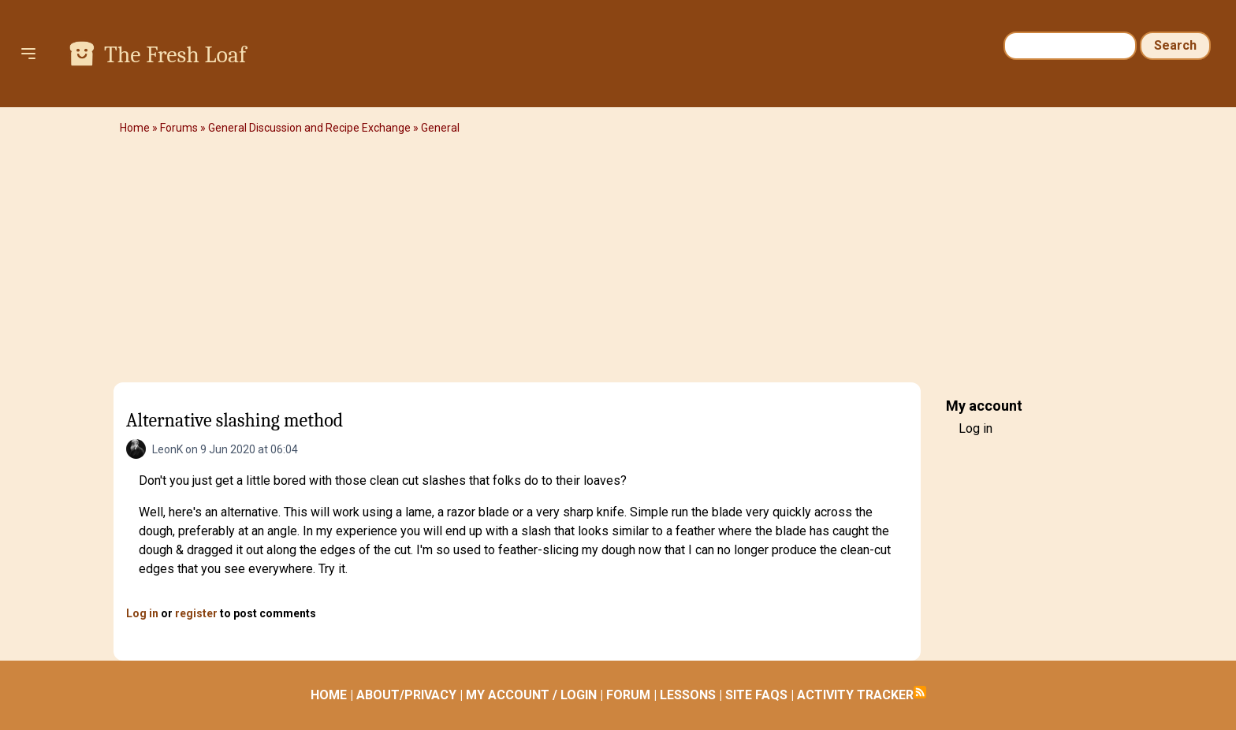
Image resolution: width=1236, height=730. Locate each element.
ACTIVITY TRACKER (855, 694)
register (196, 613)
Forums (179, 127)
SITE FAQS (756, 694)
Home (135, 127)
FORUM (628, 694)
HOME (329, 694)
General (440, 127)
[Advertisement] (618, 264)
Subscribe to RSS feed (920, 692)
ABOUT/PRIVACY (406, 694)
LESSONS (688, 694)
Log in (142, 613)
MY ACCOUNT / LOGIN (531, 694)
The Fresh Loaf (175, 55)
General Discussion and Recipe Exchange (309, 127)
